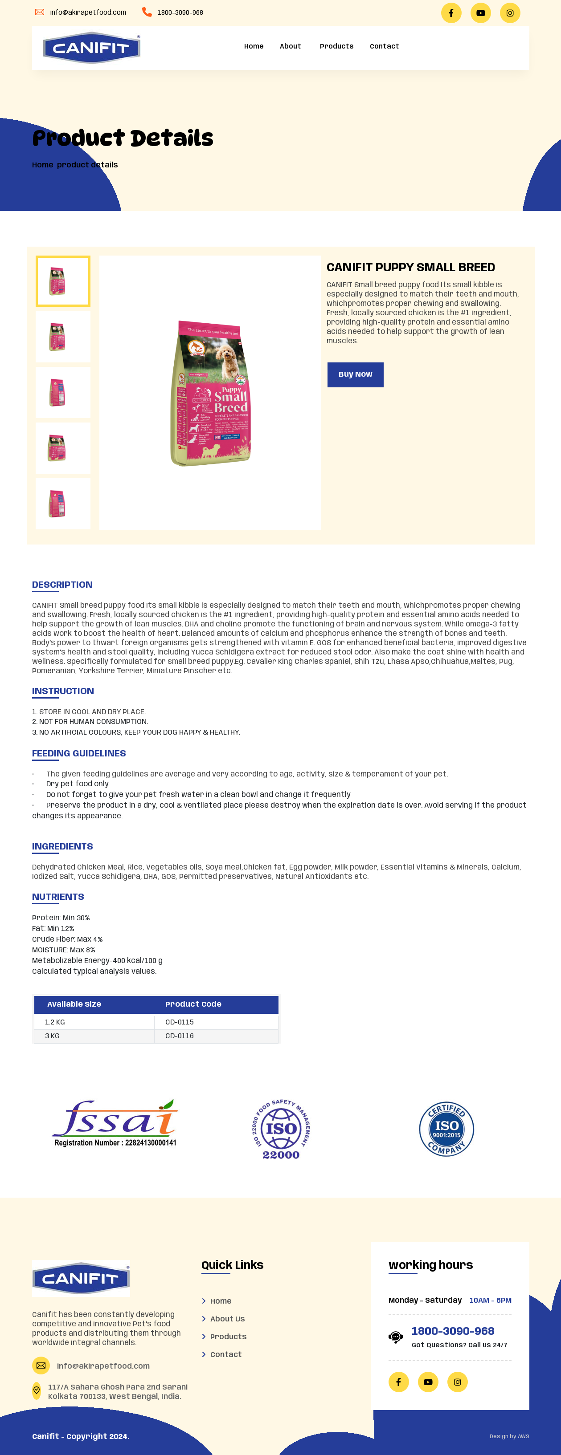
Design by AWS (509, 1436)
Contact (384, 47)
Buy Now (356, 374)
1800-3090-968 (180, 13)
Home (254, 47)
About (290, 47)
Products (335, 47)
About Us (227, 1319)
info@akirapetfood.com (88, 13)
